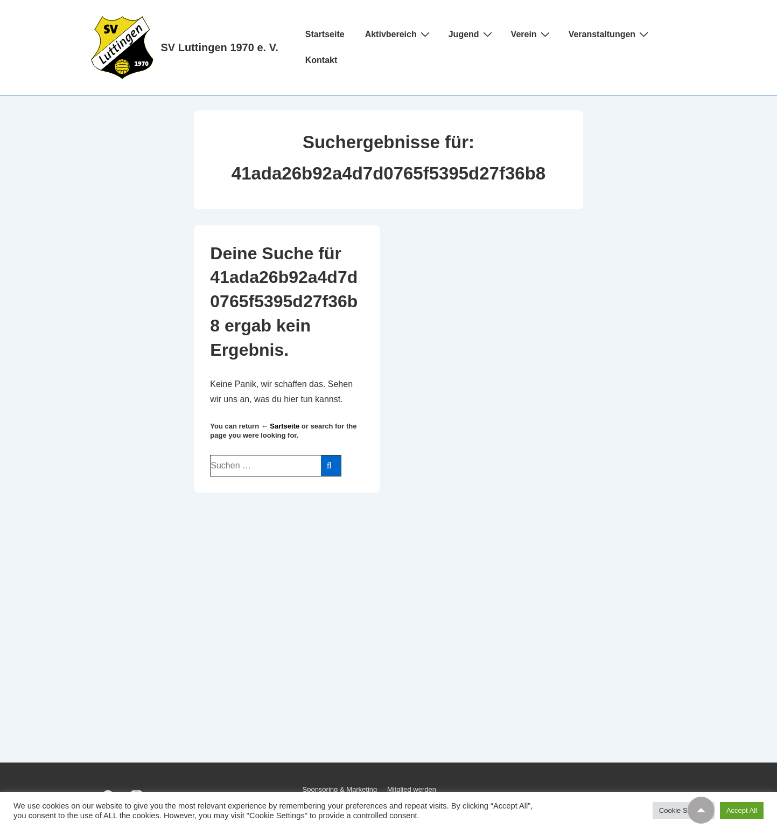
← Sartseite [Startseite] (280, 426)
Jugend (472, 34)
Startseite (325, 34)
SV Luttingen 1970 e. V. (219, 47)
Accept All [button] (741, 810)
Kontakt (321, 60)
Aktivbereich (398, 34)
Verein (531, 34)
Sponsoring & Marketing (340, 789)
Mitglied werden (411, 789)
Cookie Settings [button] (683, 810)
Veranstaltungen (610, 34)
